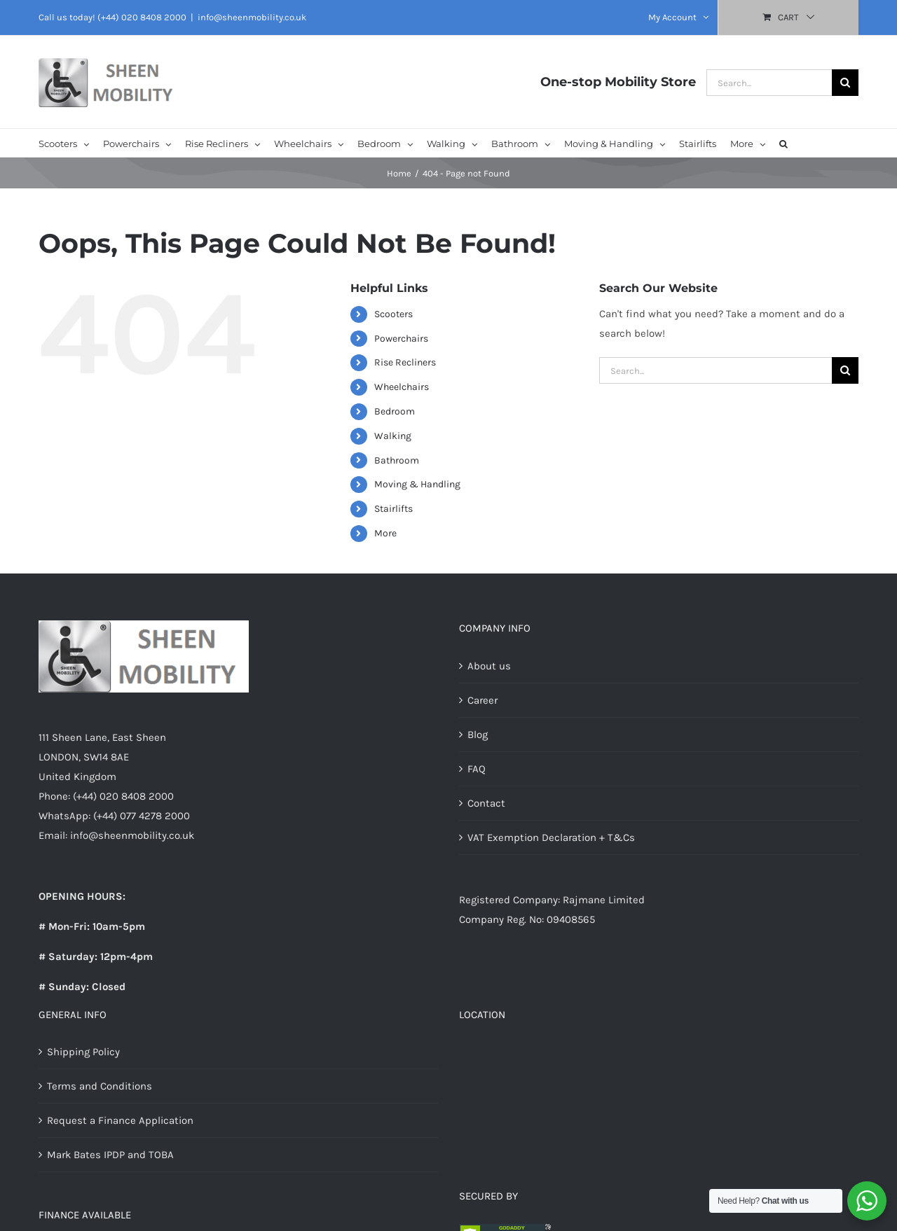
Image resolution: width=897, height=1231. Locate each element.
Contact (486, 803)
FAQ (476, 769)
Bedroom (394, 411)
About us (489, 666)
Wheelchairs (401, 387)
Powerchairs (401, 339)
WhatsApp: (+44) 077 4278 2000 (114, 815)
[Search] (845, 82)
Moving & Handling (417, 484)
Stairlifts (393, 509)
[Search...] (769, 82)
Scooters (393, 314)
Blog (477, 734)
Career (482, 700)
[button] (783, 143)
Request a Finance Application (120, 1120)
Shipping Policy (83, 1051)
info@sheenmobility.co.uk (252, 17)
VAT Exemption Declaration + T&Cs (551, 837)
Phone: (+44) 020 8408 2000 (106, 796)
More (385, 533)
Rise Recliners (405, 362)
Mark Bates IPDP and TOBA (110, 1154)
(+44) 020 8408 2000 (141, 17)
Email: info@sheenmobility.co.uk (116, 835)
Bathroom (396, 460)
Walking (392, 436)
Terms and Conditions (99, 1086)
